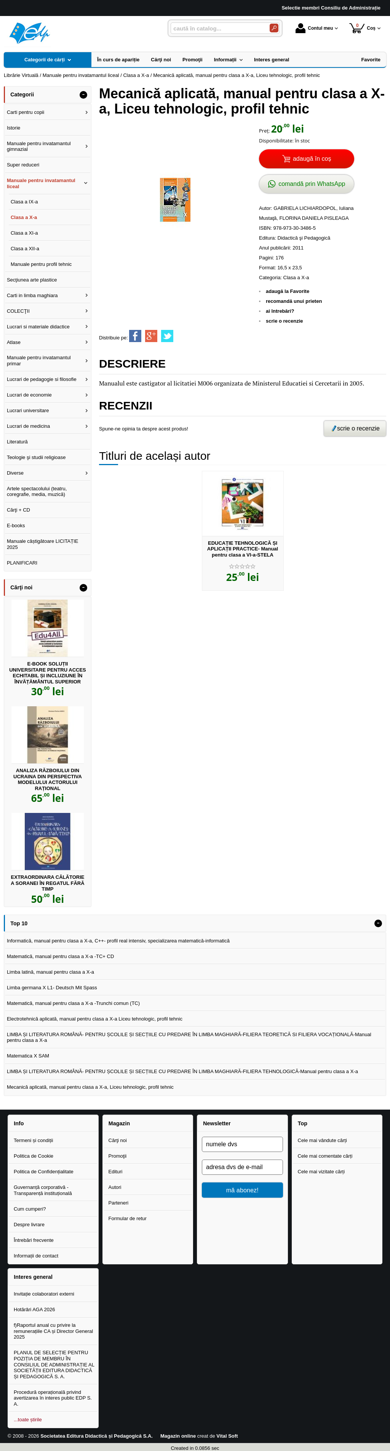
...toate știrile (28, 1419)
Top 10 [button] (18, 923)
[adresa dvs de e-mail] (242, 1167)
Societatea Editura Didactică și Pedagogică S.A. (96, 1436)
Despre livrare (29, 1224)
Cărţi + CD (18, 510)
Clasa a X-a (296, 277)
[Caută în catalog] (274, 28)
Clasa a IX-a (24, 202)
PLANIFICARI (22, 563)
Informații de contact (36, 1256)
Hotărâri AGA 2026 (34, 1309)
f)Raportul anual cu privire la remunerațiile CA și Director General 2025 (53, 1331)
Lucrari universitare (28, 410)
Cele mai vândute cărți (322, 1140)
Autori (115, 1187)
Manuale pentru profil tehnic (41, 264)
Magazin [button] (119, 1123)
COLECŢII (18, 311)
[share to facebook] (135, 336)
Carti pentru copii (25, 112)
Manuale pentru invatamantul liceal (41, 183)
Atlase (14, 342)
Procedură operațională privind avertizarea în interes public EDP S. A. (53, 1398)
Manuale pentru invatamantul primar (39, 360)
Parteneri (119, 1203)
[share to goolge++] (151, 336)
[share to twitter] (167, 336)
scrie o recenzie (284, 321)
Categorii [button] (22, 94)
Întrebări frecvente (34, 1240)
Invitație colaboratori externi (44, 1294)
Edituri (116, 1171)
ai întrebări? (280, 311)
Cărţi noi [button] (21, 587)
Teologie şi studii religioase (36, 457)
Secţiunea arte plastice (32, 280)
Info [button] (19, 1123)
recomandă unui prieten (294, 301)
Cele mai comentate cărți (325, 1156)
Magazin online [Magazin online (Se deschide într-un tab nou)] (178, 1436)
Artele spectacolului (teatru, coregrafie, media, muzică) (37, 492)
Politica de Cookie (33, 1156)
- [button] (83, 95)
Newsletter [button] (216, 1123)
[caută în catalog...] (217, 28)
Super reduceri (23, 165)
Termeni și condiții (33, 1140)
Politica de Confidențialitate (44, 1171)
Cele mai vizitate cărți (321, 1171)
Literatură (17, 442)
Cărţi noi (118, 1140)
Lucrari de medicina (28, 426)
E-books (16, 525)
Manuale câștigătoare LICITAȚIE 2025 (42, 544)
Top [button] (302, 1123)
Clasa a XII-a (25, 248)
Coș (362, 28)
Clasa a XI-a (24, 233)
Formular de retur (128, 1218)
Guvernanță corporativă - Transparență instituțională (43, 1190)
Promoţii (118, 1156)
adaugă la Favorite (287, 291)
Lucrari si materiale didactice (38, 327)
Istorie (13, 128)
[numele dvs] (242, 1144)
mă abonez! (242, 1190)
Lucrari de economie (29, 395)
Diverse (15, 473)
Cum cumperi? (30, 1209)
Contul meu (314, 28)
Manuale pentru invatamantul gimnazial (39, 146)
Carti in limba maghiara (32, 295)
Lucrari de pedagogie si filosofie (42, 379)
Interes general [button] (33, 1277)
